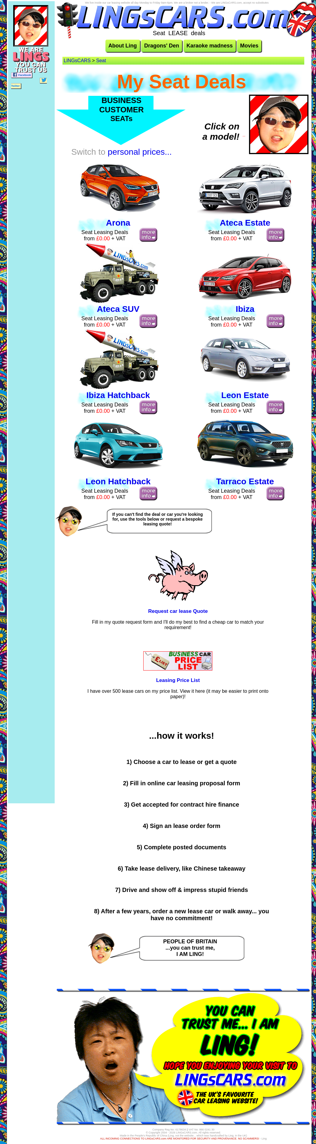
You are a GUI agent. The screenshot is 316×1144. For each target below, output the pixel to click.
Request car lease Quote (178, 611)
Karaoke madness (210, 46)
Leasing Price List (178, 680)
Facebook (21, 74)
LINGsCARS (77, 60)
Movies (249, 46)
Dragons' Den (161, 46)
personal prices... (140, 152)
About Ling (122, 46)
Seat (101, 60)
